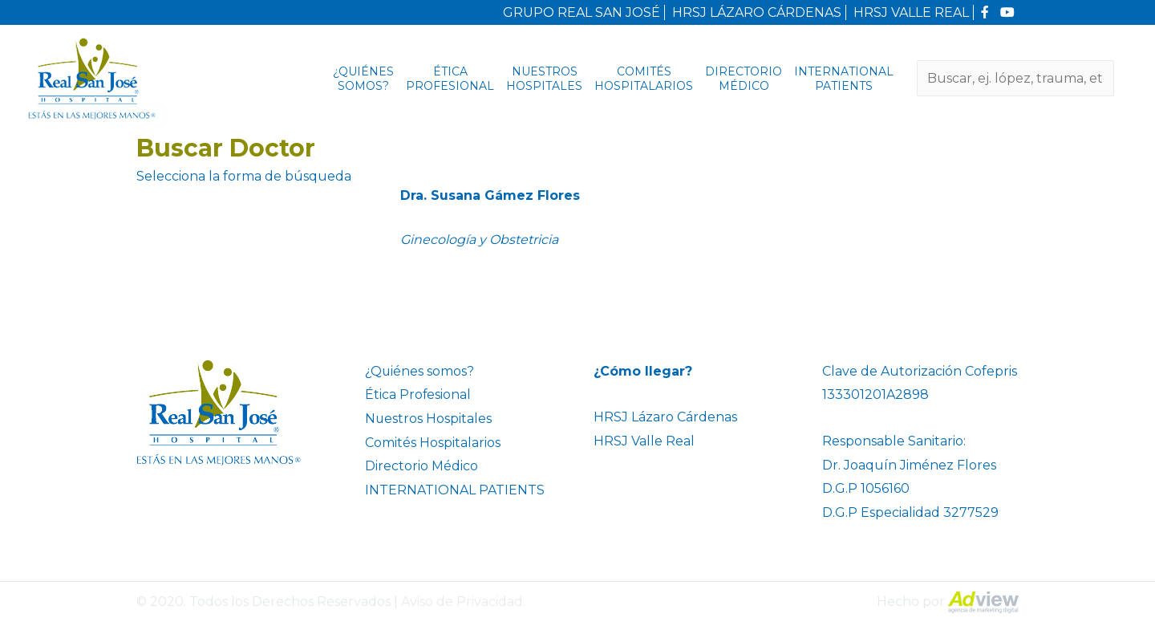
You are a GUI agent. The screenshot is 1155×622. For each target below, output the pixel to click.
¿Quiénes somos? (363, 78)
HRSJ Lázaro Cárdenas (665, 417)
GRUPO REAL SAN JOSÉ (581, 12)
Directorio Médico (743, 78)
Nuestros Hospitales (544, 78)
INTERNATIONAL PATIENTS (844, 78)
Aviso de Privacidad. (463, 601)
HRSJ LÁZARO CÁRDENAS (756, 12)
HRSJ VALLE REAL (911, 12)
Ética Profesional (450, 78)
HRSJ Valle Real (644, 441)
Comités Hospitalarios (643, 78)
